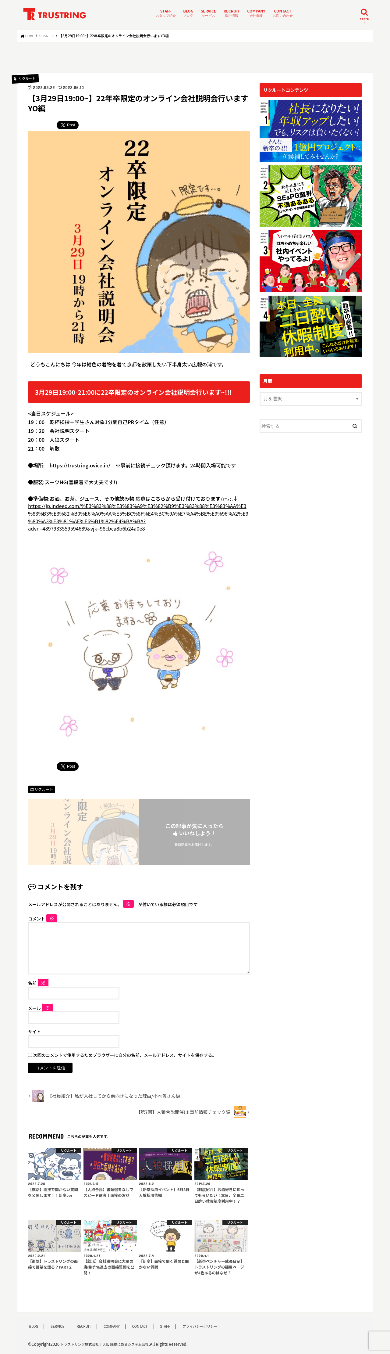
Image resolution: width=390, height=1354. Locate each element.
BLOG (188, 13)
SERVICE (208, 13)
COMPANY (256, 13)
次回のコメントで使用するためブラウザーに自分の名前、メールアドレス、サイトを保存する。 (124, 1055)
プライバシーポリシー (202, 1327)
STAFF (166, 13)
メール (40, 1008)
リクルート (43, 789)
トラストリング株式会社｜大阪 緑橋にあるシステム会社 (110, 1344)
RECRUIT (232, 13)
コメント (42, 919)
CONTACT (283, 13)
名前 (38, 983)
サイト (34, 1032)
